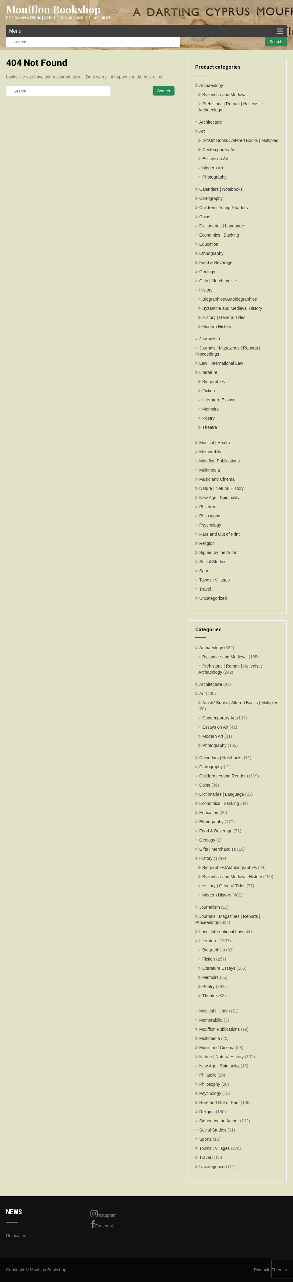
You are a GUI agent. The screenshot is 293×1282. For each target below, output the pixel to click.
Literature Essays (218, 399)
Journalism (209, 338)
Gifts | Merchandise (217, 280)
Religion (207, 543)
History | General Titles (223, 317)
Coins (204, 216)
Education (208, 244)
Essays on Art (215, 158)
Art (202, 131)
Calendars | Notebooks (220, 189)
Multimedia (209, 470)
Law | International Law (221, 363)
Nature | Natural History (221, 488)
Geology (207, 271)
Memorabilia (210, 451)
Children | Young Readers (223, 207)
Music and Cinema (217, 479)
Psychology (210, 525)
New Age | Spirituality (219, 497)
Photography (214, 177)
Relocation (16, 1235)
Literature (208, 372)
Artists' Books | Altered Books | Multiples (240, 140)
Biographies (213, 381)
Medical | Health (214, 442)
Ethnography (211, 253)
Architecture (210, 122)
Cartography (211, 198)
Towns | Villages (214, 580)
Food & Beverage (215, 262)
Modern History (216, 326)
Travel (205, 589)
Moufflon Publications (219, 460)
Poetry (208, 418)
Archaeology (211, 85)
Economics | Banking (219, 235)
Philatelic (207, 506)
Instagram (103, 1213)
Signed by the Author (219, 552)
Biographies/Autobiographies (229, 299)
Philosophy (209, 515)
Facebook (102, 1224)
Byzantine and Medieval (225, 94)
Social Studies (212, 561)
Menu (15, 31)
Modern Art (212, 167)
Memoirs (210, 409)
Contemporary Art (219, 149)
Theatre (209, 427)
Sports (205, 570)
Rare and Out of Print (219, 534)
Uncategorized (213, 598)
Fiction (208, 390)
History (206, 290)
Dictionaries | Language (221, 225)
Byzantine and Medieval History (232, 308)
